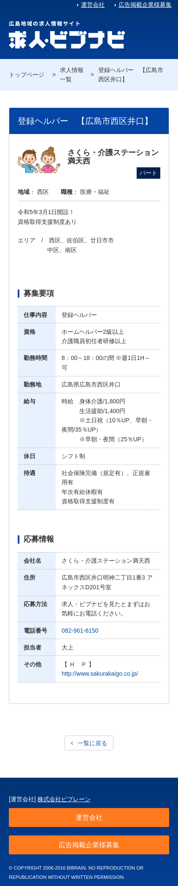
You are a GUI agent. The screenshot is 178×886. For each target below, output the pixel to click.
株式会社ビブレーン (64, 799)
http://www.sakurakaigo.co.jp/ (100, 673)
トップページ (26, 74)
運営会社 (93, 4)
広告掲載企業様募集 (145, 4)
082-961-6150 (80, 630)
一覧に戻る (92, 743)
